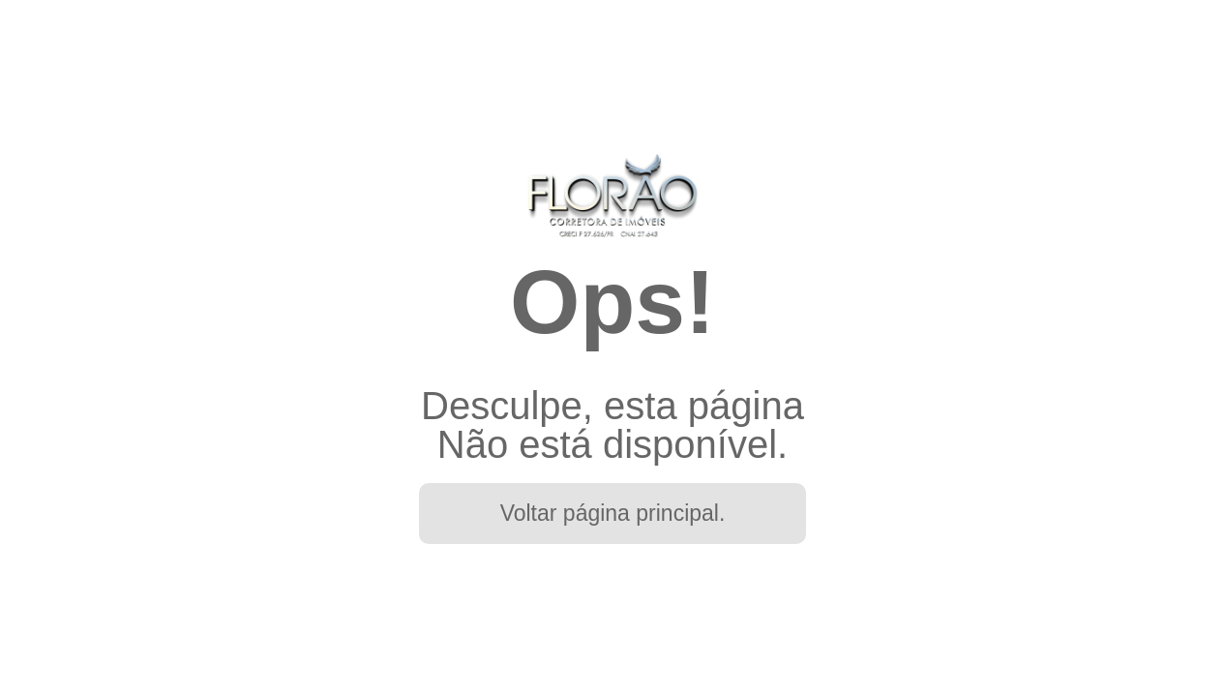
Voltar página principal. (613, 513)
